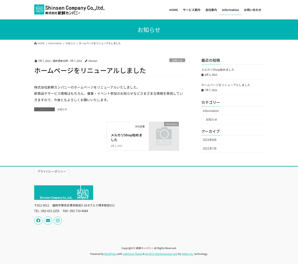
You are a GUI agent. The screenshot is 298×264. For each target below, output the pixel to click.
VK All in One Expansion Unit (161, 254)
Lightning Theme (132, 254)
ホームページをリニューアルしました (225, 85)
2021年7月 (210, 148)
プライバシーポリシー (51, 171)
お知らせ (177, 60)
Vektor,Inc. (187, 254)
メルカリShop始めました (126, 137)
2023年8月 (210, 140)
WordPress (110, 254)
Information (211, 111)
